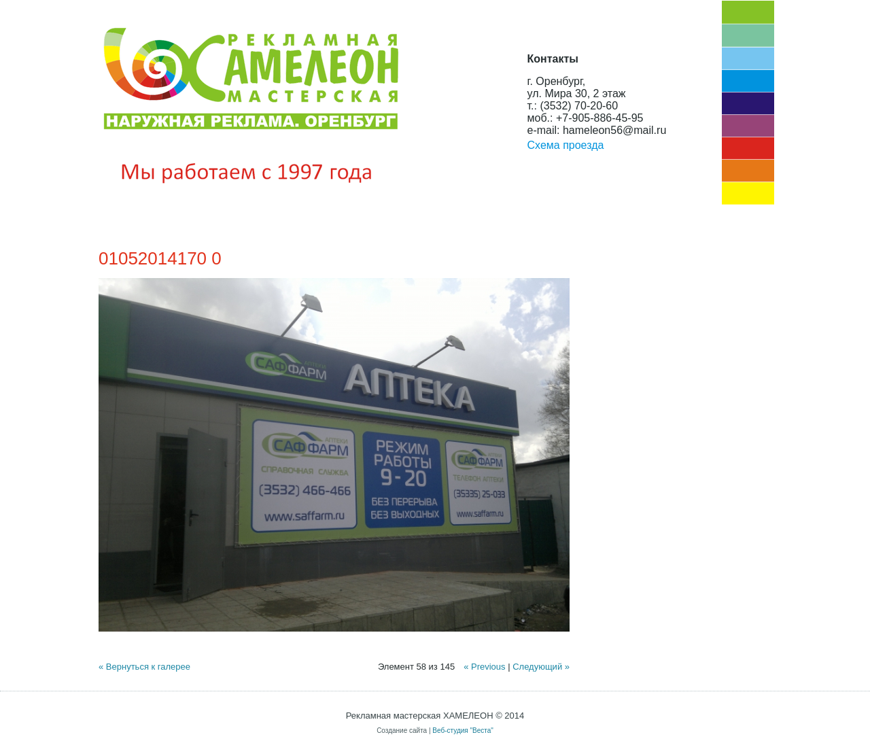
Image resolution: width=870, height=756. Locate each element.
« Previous (484, 667)
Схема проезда (565, 145)
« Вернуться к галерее (144, 667)
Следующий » (541, 667)
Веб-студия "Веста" (462, 730)
